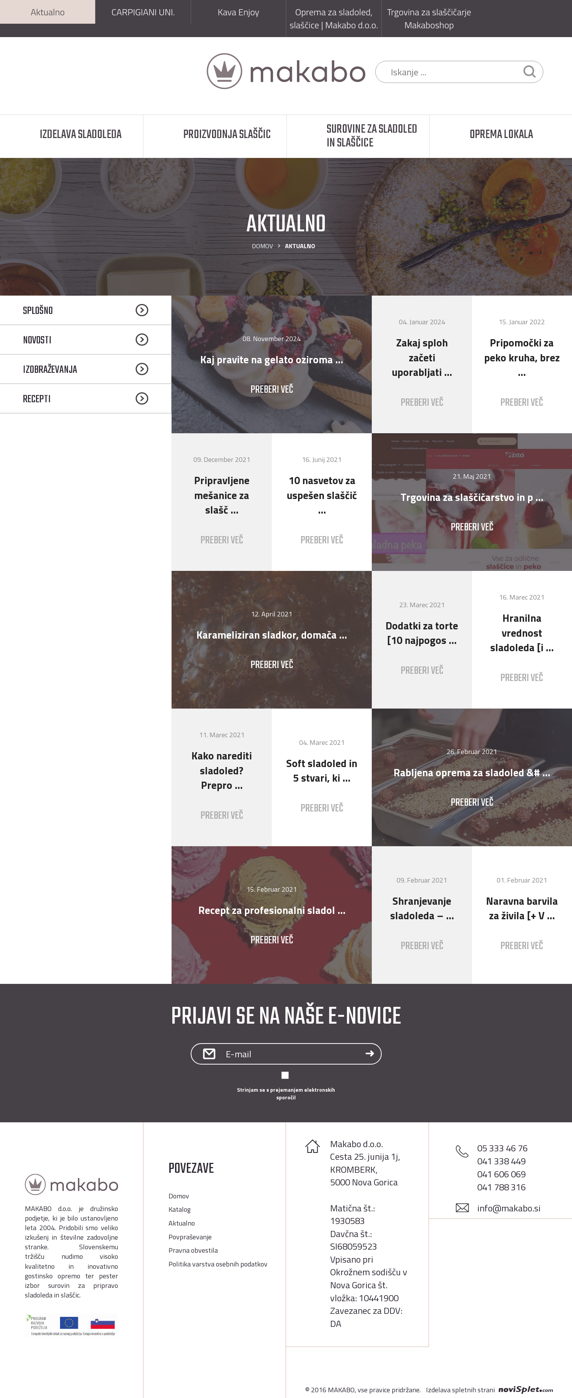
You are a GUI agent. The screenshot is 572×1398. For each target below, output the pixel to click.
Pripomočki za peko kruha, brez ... (522, 357)
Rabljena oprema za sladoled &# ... (472, 772)
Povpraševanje (190, 1237)
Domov (262, 245)
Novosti (37, 340)
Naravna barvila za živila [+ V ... (522, 908)
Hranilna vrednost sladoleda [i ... (522, 632)
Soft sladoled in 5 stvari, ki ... (321, 770)
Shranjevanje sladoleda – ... (422, 908)
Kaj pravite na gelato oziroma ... (271, 359)
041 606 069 (501, 1174)
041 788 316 (501, 1187)
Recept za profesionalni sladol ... (271, 910)
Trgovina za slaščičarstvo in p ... (471, 497)
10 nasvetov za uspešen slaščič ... (322, 494)
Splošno (38, 311)
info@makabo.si (509, 1208)
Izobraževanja (50, 370)
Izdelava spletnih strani (460, 1390)
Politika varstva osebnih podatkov (218, 1264)
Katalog (180, 1209)
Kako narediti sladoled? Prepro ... (221, 770)
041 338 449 (501, 1161)
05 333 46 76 (502, 1148)
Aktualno (182, 1223)
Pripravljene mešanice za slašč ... (222, 494)
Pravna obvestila (193, 1250)
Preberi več (272, 390)
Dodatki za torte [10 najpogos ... (422, 633)
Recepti (37, 399)
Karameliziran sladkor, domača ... (271, 634)
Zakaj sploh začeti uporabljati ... (422, 357)
